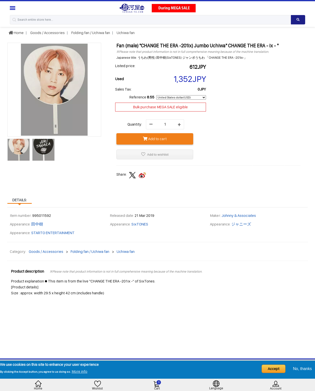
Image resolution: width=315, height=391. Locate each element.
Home (16, 32)
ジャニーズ (241, 224)
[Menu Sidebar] (13, 8)
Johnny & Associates (238, 215)
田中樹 (37, 224)
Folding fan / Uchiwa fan (90, 32)
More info (79, 371)
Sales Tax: (123, 89)
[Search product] (298, 19)
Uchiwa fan (125, 32)
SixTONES (139, 224)
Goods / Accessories (47, 32)
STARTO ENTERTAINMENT (53, 232)
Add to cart (155, 138)
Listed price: (125, 65)
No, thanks (302, 369)
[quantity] (165, 124)
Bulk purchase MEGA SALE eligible (160, 107)
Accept (273, 368)
